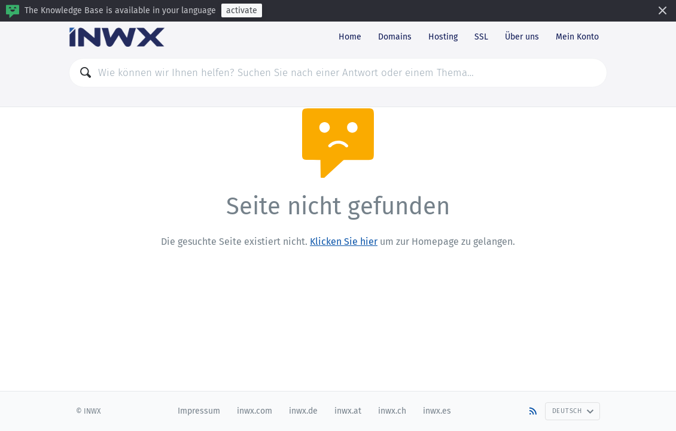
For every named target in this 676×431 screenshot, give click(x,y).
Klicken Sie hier (343, 241)
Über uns (522, 37)
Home (350, 37)
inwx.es (437, 411)
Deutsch (573, 411)
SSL (481, 37)
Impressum (199, 411)
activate (241, 10)
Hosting (443, 37)
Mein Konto (577, 37)
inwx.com (254, 411)
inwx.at (347, 411)
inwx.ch (392, 411)
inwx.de (303, 411)
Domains (395, 37)
